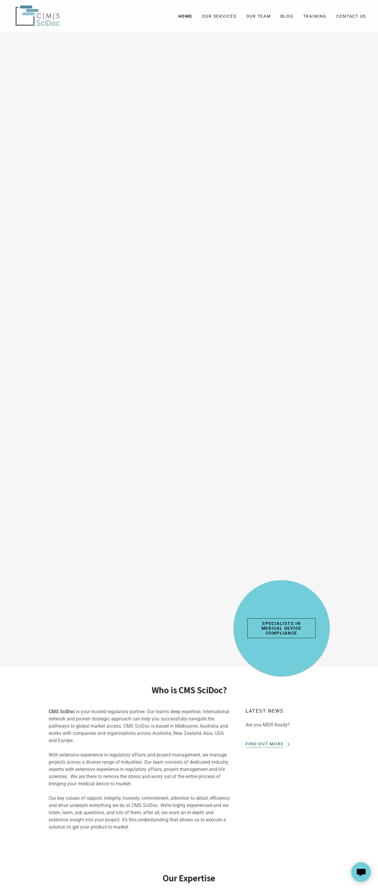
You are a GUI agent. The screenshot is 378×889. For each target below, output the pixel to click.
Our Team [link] (258, 16)
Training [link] (315, 16)
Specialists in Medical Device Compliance (282, 628)
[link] (38, 16)
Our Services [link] (219, 16)
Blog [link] (287, 16)
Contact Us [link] (351, 16)
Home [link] (185, 16)
